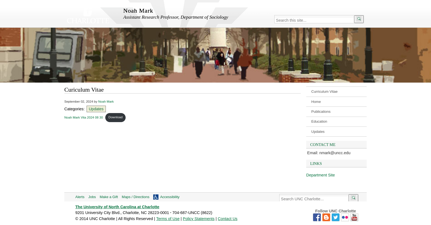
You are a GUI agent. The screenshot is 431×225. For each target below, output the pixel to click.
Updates (318, 132)
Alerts (79, 197)
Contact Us (227, 218)
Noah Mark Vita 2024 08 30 (83, 117)
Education (319, 121)
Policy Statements (199, 218)
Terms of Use (167, 218)
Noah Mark (106, 101)
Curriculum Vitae (324, 91)
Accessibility (169, 197)
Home (316, 102)
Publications (321, 111)
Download (116, 117)
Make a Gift (109, 197)
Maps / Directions (135, 197)
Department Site (320, 175)
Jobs (92, 197)
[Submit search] (359, 19)
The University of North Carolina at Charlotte (117, 207)
